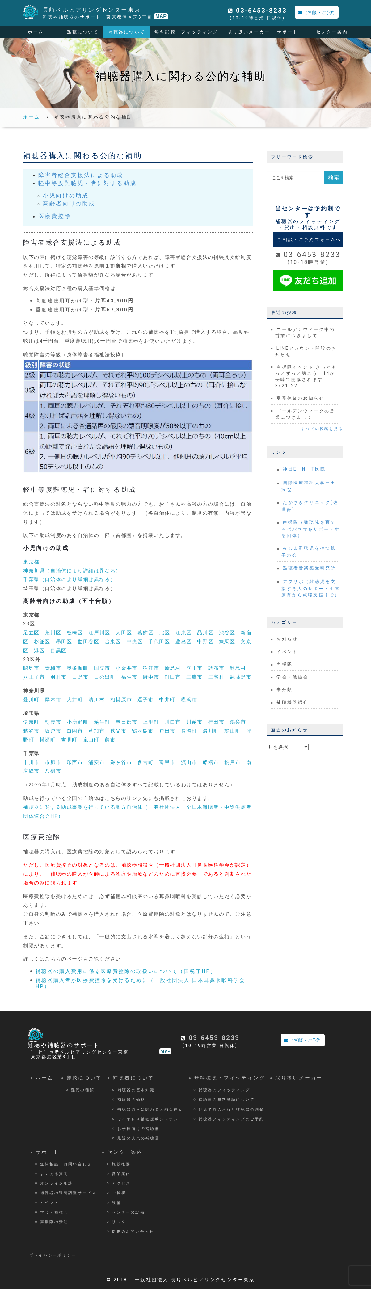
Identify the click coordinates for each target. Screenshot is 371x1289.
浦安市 (96, 762)
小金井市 (126, 668)
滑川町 (211, 731)
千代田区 (159, 641)
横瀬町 (48, 740)
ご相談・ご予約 (315, 12)
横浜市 (189, 700)
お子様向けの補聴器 (138, 1128)
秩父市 (118, 731)
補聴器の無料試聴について (227, 1099)
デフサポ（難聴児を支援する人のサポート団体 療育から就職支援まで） (313, 588)
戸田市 (167, 731)
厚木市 (53, 700)
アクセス (121, 1183)
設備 (116, 1203)
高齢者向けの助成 (69, 204)
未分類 (284, 689)
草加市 (96, 731)
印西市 (75, 762)
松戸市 (232, 762)
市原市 (53, 762)
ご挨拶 (119, 1193)
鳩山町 (232, 731)
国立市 (102, 668)
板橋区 (75, 633)
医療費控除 (54, 216)
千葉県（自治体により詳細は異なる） (69, 579)
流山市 (189, 762)
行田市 (216, 722)
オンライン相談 (56, 1183)
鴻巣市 (238, 722)
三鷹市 (194, 677)
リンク (119, 1222)
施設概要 (121, 1164)
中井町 (167, 700)
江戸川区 (99, 633)
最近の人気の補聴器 (138, 1138)
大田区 (124, 633)
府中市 (151, 677)
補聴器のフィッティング (224, 1090)
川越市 (194, 722)
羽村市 (58, 677)
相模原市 (121, 700)
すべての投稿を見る (322, 429)
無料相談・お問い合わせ (66, 1164)
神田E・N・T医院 (304, 469)
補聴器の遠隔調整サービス (68, 1193)
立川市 (194, 668)
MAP (161, 16)
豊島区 (183, 641)
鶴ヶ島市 (143, 731)
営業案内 (121, 1174)
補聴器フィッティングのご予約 (231, 1119)
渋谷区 (227, 633)
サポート (287, 31)
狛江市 (151, 668)
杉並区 (42, 641)
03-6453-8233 (261, 10)
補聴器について (126, 31)
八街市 (53, 771)
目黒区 (58, 650)
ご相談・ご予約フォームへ (309, 239)
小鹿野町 (77, 722)
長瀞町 (189, 731)
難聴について (83, 31)
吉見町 (69, 740)
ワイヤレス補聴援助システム (148, 1119)
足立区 (31, 633)
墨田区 (64, 641)
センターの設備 (128, 1212)
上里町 (151, 722)
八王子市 (34, 677)
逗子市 (145, 700)
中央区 (135, 641)
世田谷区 (88, 641)
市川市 (31, 762)
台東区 (113, 641)
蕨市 (110, 740)
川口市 (173, 722)
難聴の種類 (83, 1090)
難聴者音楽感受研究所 (309, 567)
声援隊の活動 (54, 1222)
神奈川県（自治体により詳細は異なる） (72, 571)
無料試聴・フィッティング (186, 31)
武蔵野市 (240, 677)
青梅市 (53, 668)
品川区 (205, 633)
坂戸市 (53, 731)
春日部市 (126, 722)
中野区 (205, 641)
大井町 (75, 700)
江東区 (183, 633)
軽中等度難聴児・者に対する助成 (87, 183)
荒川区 (53, 633)
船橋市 (211, 762)
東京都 (31, 562)
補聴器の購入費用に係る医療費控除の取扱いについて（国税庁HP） (126, 971)
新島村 (173, 668)
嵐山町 (91, 740)
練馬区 (227, 641)
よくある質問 (54, 1174)
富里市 (167, 762)
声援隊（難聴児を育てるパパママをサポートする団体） (310, 529)
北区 (164, 633)
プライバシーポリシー (52, 1255)
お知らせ (287, 638)
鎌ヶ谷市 (121, 762)
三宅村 (216, 677)
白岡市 (75, 731)
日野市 (80, 677)
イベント (287, 651)
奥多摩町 (77, 668)
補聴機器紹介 (292, 702)
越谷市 (31, 731)
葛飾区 (145, 633)
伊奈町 (31, 722)
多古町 (145, 762)
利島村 (238, 668)
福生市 (129, 677)
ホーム (36, 31)
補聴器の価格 (131, 1099)
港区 (39, 650)
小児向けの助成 (66, 195)
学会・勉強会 (292, 676)
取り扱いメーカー (248, 31)
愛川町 (31, 700)
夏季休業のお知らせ (300, 398)
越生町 (102, 722)
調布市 (216, 668)
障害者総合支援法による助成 (81, 175)
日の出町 (105, 677)
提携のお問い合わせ (133, 1231)
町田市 (173, 677)
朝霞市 (53, 722)
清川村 (96, 700)
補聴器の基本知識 (136, 1090)
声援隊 (284, 664)
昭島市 (31, 668)
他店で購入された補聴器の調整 (231, 1109)
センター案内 (332, 31)
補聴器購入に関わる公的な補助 (93, 117)
